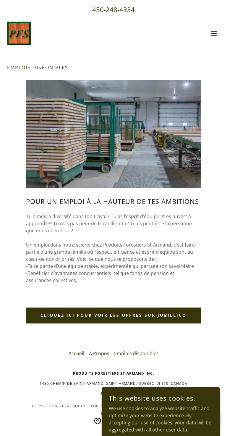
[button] (214, 33)
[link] (19, 33)
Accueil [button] (76, 353)
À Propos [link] (99, 353)
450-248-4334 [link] (113, 9)
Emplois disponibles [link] (136, 353)
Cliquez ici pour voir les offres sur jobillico (113, 315)
